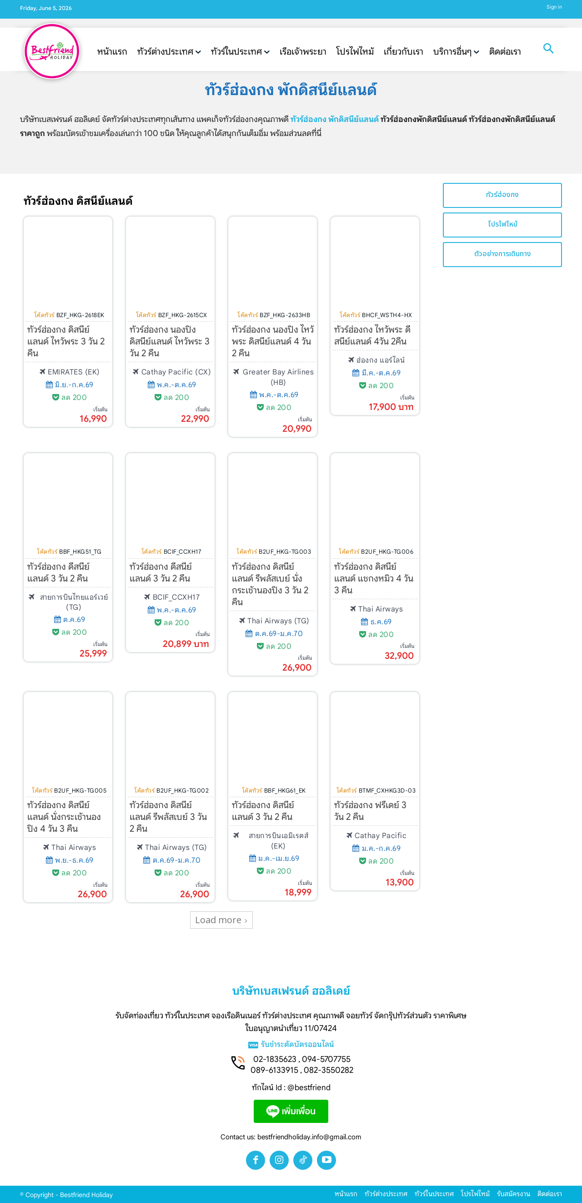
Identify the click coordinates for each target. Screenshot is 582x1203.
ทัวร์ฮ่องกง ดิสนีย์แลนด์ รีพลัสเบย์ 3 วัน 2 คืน (168, 816)
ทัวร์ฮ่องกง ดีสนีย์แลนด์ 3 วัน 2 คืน (58, 572)
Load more (221, 920)
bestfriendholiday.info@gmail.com (309, 1137)
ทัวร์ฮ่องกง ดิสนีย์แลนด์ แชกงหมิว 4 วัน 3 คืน (373, 578)
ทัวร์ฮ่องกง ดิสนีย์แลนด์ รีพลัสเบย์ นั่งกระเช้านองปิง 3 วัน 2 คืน (270, 584)
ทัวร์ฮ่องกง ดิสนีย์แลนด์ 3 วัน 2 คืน (263, 811)
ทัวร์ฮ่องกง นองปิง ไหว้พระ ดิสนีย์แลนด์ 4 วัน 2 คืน (273, 341)
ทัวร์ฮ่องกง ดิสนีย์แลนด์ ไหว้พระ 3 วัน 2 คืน (66, 341)
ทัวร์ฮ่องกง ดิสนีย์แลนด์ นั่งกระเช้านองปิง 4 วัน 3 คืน (64, 816)
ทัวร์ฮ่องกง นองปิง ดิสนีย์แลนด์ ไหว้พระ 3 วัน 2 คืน (170, 341)
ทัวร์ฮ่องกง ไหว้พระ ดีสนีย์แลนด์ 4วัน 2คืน (372, 335)
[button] (548, 49)
